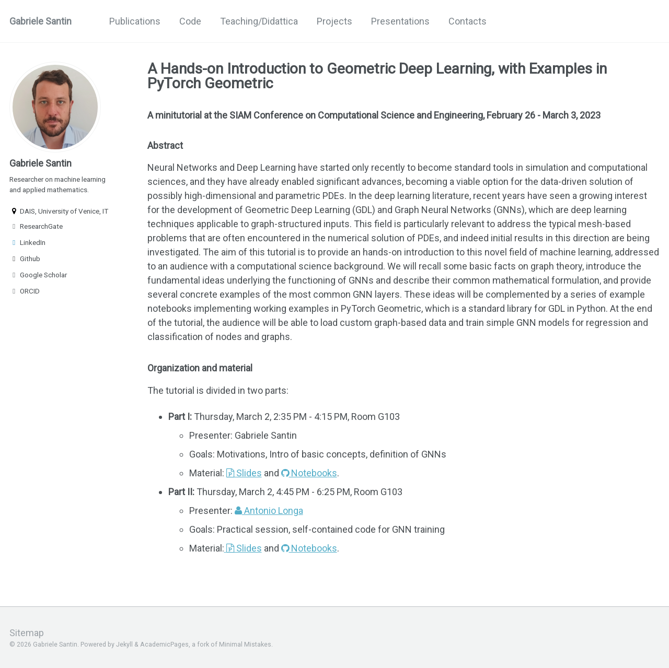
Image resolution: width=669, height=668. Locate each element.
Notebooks (309, 472)
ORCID (24, 291)
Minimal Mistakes (245, 644)
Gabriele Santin (40, 21)
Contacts (467, 21)
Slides (244, 472)
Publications (134, 21)
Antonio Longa (269, 510)
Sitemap (26, 632)
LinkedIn (27, 242)
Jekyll (124, 644)
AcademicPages (164, 644)
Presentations (400, 21)
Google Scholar (38, 275)
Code (190, 21)
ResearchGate (36, 226)
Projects (334, 21)
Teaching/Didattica (259, 21)
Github (24, 258)
